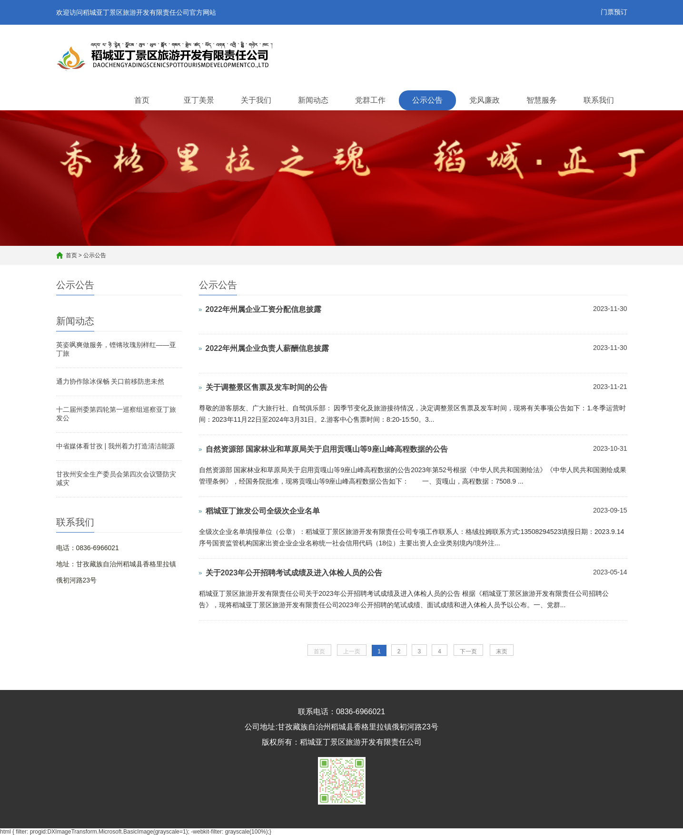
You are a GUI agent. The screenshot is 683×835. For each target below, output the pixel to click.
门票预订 (614, 12)
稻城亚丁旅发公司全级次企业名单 (263, 511)
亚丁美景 (199, 100)
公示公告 (427, 100)
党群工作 (370, 100)
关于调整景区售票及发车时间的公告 (266, 387)
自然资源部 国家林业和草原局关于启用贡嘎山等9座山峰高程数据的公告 (327, 449)
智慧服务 (541, 100)
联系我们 (599, 100)
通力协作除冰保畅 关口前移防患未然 (110, 381)
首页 (141, 100)
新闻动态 (313, 100)
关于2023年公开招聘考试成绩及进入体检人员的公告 (294, 573)
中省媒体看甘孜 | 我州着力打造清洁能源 (115, 446)
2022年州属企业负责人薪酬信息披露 (267, 348)
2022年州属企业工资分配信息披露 (264, 309)
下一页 (468, 651)
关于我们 (256, 100)
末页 (501, 651)
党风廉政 (484, 100)
